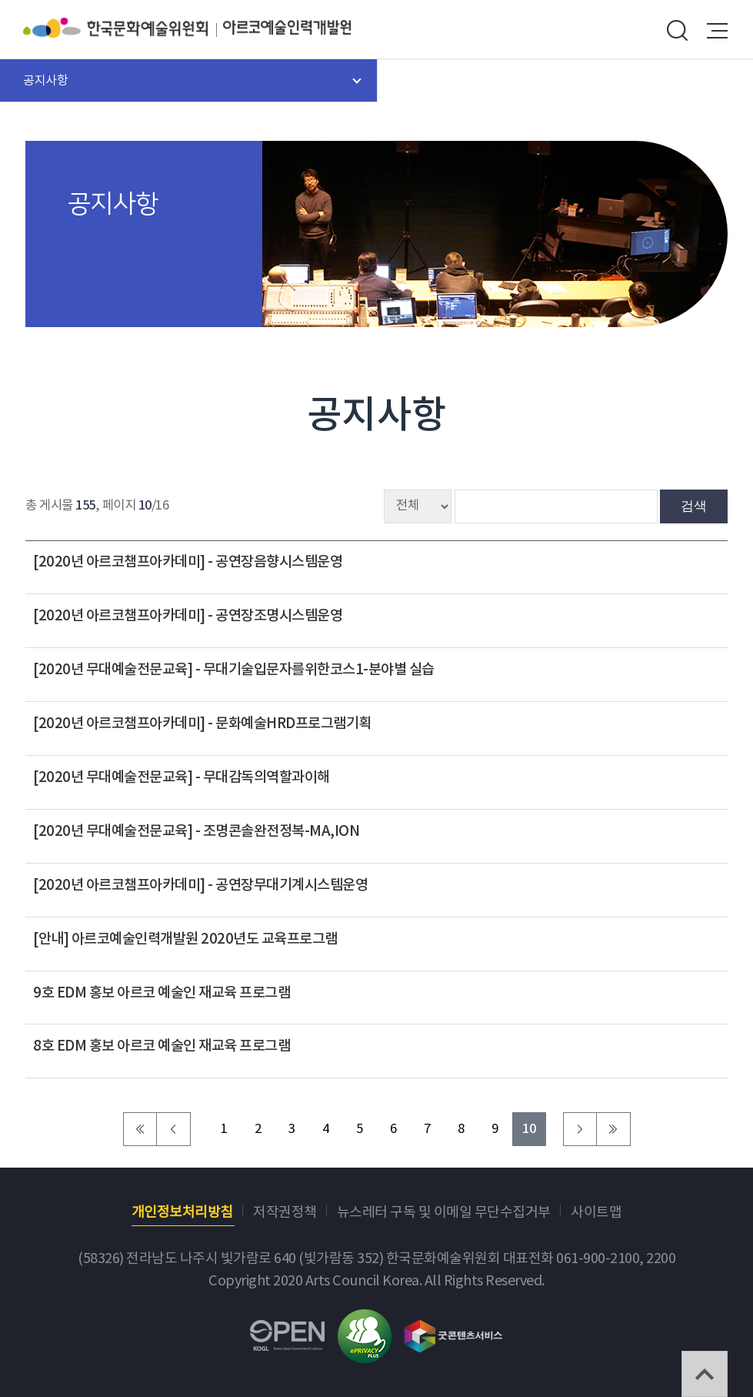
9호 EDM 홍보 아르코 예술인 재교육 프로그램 (161, 992)
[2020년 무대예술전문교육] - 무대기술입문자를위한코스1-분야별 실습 (234, 669)
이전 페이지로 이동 (174, 1129)
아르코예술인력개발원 (287, 28)
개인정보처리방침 (182, 1213)
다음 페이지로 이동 (580, 1129)
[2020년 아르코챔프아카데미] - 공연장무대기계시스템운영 (200, 885)
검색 (694, 506)
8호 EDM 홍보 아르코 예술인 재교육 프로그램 (161, 1046)
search (676, 30)
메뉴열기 (717, 30)
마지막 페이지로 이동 (614, 1129)
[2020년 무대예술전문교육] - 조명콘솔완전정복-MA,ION (196, 831)
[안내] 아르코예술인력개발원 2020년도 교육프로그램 (185, 939)
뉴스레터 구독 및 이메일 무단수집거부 (444, 1213)
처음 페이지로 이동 (140, 1129)
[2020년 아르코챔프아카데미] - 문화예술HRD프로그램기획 (202, 723)
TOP (704, 1374)
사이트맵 (596, 1213)
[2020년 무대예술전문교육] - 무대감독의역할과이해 (181, 777)
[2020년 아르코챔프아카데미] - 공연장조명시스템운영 (187, 615)
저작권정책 (285, 1213)
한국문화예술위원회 (123, 28)
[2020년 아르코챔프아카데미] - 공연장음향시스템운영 (187, 561)
